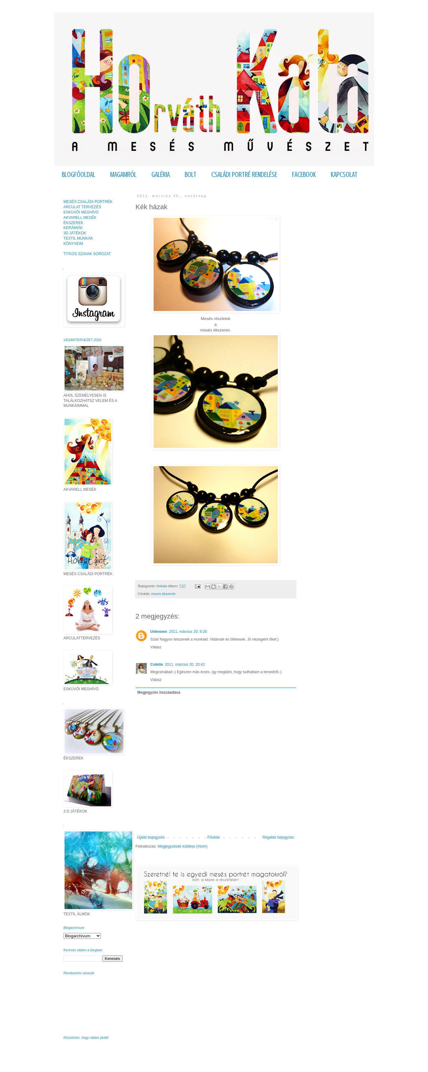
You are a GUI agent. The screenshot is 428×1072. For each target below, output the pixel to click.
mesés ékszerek (163, 594)
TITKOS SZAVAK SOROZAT (87, 254)
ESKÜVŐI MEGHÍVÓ (81, 212)
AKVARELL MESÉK (80, 217)
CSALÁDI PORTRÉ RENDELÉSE (244, 174)
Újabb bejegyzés (151, 837)
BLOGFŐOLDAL (78, 174)
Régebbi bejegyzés (278, 837)
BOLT (190, 174)
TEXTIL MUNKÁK (78, 238)
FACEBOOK (304, 174)
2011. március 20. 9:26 (188, 631)
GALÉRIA (160, 174)
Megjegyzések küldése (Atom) (183, 846)
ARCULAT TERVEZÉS (82, 207)
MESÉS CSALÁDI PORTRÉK (88, 202)
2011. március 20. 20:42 (185, 664)
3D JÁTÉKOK (75, 233)
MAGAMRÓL (123, 174)
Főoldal (213, 837)
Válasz (156, 647)
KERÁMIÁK (73, 228)
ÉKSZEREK (73, 223)
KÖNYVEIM (73, 243)
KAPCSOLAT (344, 174)
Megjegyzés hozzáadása (158, 692)
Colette (157, 664)
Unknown (159, 631)
